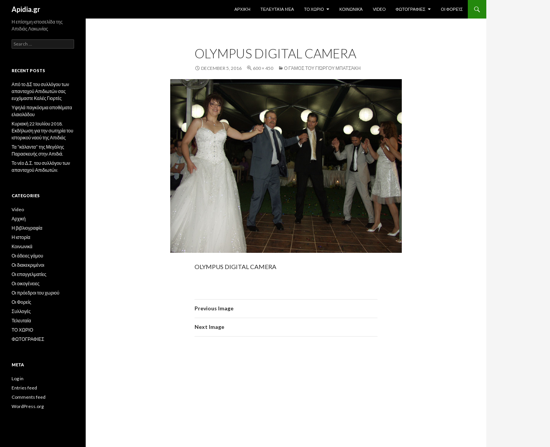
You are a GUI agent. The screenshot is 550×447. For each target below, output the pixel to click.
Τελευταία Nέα (277, 9)
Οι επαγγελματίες (29, 274)
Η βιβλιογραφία (27, 228)
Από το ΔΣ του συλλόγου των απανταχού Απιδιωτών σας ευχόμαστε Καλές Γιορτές (40, 91)
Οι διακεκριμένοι (28, 265)
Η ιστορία (21, 237)
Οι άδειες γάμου (27, 256)
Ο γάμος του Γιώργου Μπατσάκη (322, 68)
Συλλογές (21, 311)
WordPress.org (28, 406)
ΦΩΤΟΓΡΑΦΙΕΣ (411, 9)
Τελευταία (21, 320)
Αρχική (242, 9)
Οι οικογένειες (25, 283)
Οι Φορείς (452, 9)
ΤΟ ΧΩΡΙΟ (314, 9)
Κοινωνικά (350, 9)
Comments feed (29, 397)
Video (379, 9)
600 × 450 (263, 68)
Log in (18, 378)
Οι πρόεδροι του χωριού (35, 293)
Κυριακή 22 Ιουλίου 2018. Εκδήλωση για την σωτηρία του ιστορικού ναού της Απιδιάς (42, 131)
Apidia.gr (26, 9)
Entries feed (24, 388)
